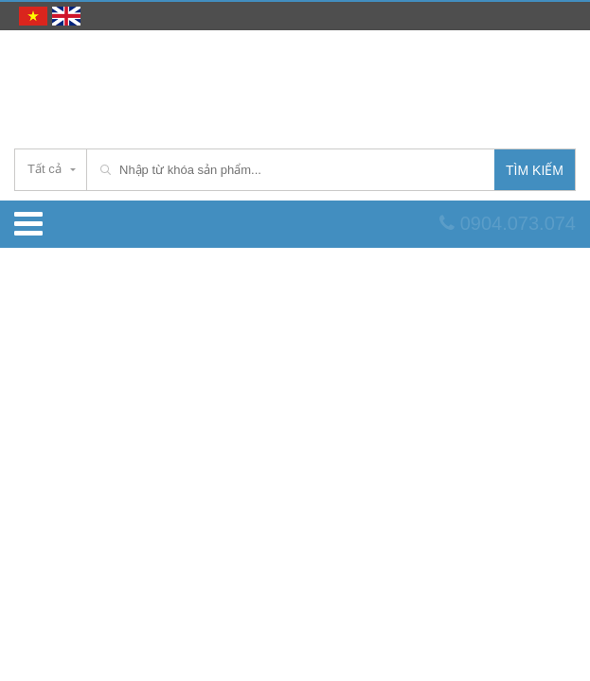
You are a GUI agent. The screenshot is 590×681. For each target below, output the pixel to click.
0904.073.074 (507, 223)
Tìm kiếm (534, 170)
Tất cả (44, 169)
